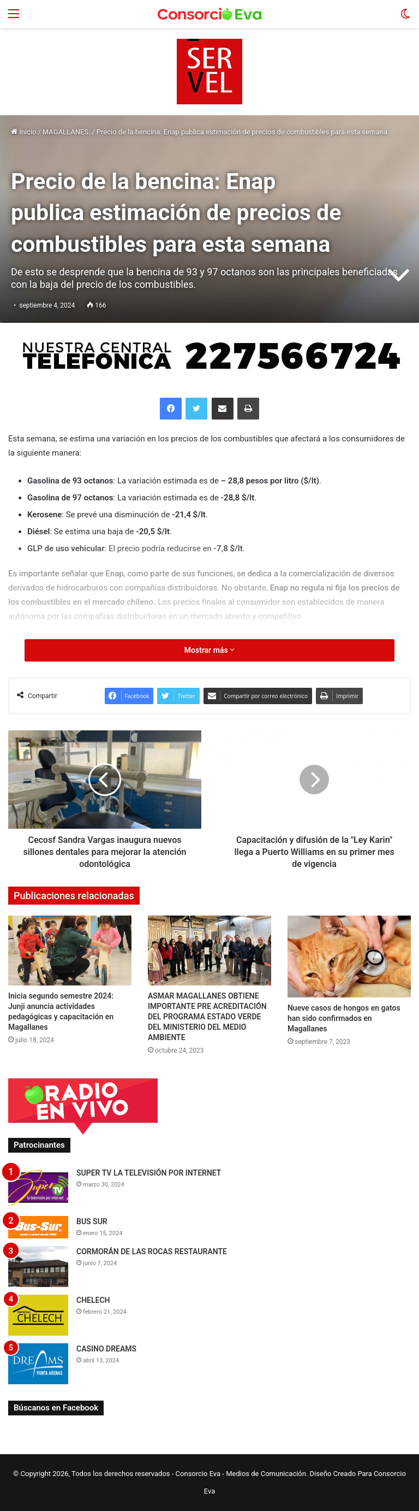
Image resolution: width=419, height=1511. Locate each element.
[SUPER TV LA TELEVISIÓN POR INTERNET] (38, 1187)
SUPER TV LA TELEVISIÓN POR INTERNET (148, 1172)
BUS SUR (91, 1221)
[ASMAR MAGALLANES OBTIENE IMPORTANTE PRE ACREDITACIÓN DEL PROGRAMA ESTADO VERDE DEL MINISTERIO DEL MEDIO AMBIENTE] (209, 950)
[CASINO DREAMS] (38, 1363)
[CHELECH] (38, 1315)
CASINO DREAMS (106, 1348)
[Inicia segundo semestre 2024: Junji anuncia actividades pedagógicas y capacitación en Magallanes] (69, 950)
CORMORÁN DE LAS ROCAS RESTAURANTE (151, 1251)
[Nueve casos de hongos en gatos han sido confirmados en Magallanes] (349, 957)
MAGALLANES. (67, 132)
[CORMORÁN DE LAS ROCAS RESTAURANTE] (38, 1266)
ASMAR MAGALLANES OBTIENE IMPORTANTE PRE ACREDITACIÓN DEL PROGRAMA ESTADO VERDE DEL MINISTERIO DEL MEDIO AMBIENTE (207, 1016)
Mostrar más (209, 650)
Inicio (23, 132)
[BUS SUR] (38, 1227)
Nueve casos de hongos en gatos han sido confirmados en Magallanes (344, 1018)
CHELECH (93, 1300)
